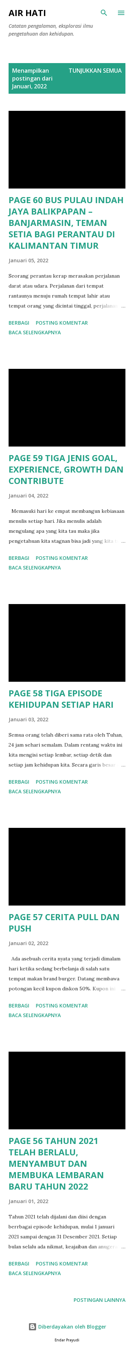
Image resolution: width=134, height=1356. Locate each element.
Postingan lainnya (99, 1299)
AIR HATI (27, 13)
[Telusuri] (104, 13)
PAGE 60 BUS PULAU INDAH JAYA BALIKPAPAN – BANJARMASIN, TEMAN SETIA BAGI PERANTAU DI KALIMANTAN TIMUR (66, 222)
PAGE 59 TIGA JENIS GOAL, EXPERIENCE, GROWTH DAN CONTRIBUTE (66, 469)
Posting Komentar (62, 322)
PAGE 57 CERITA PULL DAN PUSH (64, 922)
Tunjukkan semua (95, 70)
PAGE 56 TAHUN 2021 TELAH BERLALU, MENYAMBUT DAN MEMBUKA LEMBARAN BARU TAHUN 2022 (56, 1163)
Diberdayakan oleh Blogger (67, 1326)
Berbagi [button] (19, 322)
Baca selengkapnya (35, 332)
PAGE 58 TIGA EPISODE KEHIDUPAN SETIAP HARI (61, 698)
